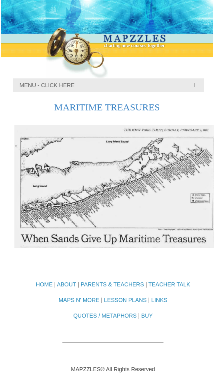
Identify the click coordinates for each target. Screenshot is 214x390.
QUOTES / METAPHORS (104, 315)
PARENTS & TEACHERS (112, 284)
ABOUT (66, 284)
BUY (147, 315)
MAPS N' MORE (78, 300)
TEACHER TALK (169, 284)
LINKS (159, 300)
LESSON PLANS (125, 300)
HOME (44, 284)
